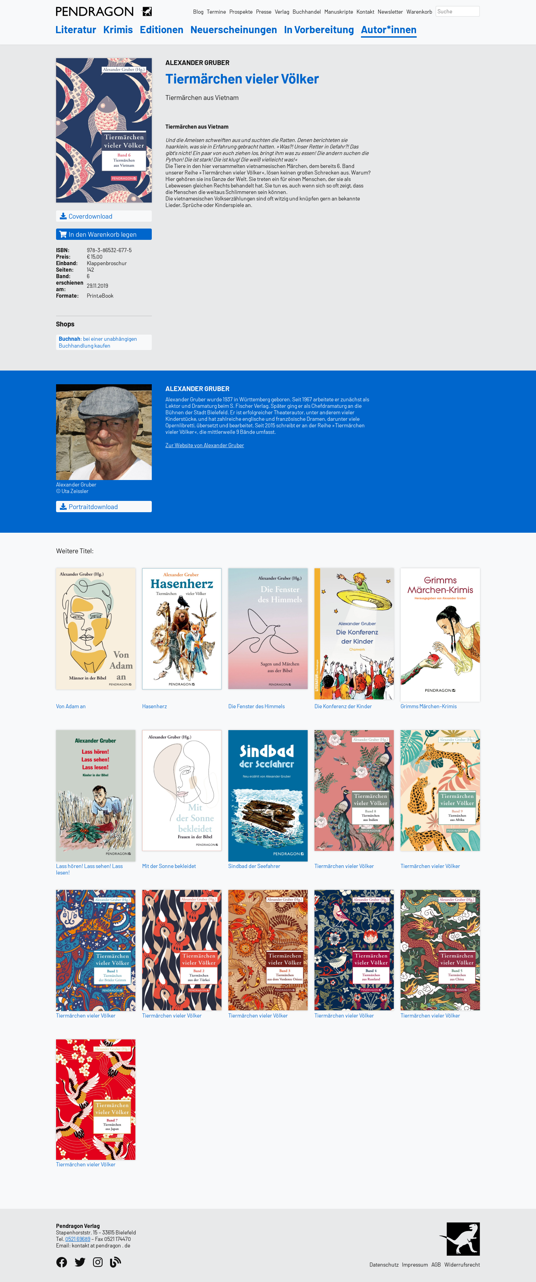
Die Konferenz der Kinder (343, 706)
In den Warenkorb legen (98, 234)
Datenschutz (384, 1264)
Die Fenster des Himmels (256, 706)
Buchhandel (307, 11)
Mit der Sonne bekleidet (169, 866)
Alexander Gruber (197, 62)
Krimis (118, 29)
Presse (263, 11)
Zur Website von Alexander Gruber (204, 445)
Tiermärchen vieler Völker (344, 866)
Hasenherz (154, 706)
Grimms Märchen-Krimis (429, 706)
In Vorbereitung (319, 29)
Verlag (282, 11)
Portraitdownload (88, 506)
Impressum (415, 1264)
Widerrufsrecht (462, 1264)
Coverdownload (85, 216)
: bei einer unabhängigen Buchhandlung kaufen (98, 342)
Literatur (75, 29)
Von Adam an (71, 706)
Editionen (162, 29)
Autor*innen (389, 29)
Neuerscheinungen (233, 29)
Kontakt (365, 11)
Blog (198, 11)
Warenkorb (419, 11)
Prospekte (241, 11)
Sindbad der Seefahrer (254, 866)
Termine (216, 11)
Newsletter (390, 11)
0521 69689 (77, 1238)
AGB (436, 1264)
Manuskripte (338, 11)
